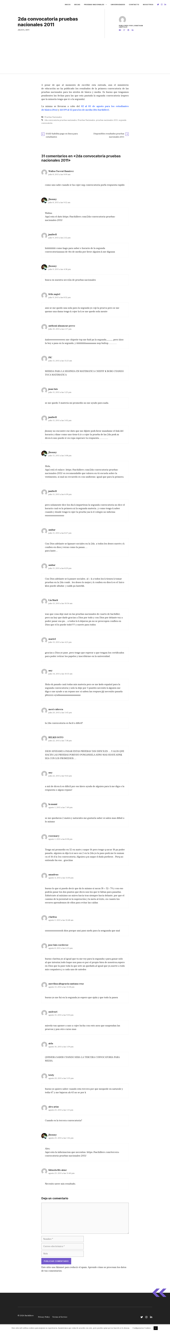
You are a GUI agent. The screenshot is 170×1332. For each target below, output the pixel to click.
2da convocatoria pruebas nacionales (61, 120)
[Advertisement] (85, 56)
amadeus (53, 874)
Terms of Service (59, 1317)
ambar (51, 565)
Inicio (68, 4)
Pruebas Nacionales (96, 4)
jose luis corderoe (58, 945)
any (50, 670)
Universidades (118, 4)
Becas (77, 4)
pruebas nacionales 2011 (107, 120)
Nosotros (148, 4)
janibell (52, 234)
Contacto (134, 4)
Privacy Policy (44, 1317)
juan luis (53, 389)
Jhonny (52, 199)
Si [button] (155, 1328)
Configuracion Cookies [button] (142, 1328)
